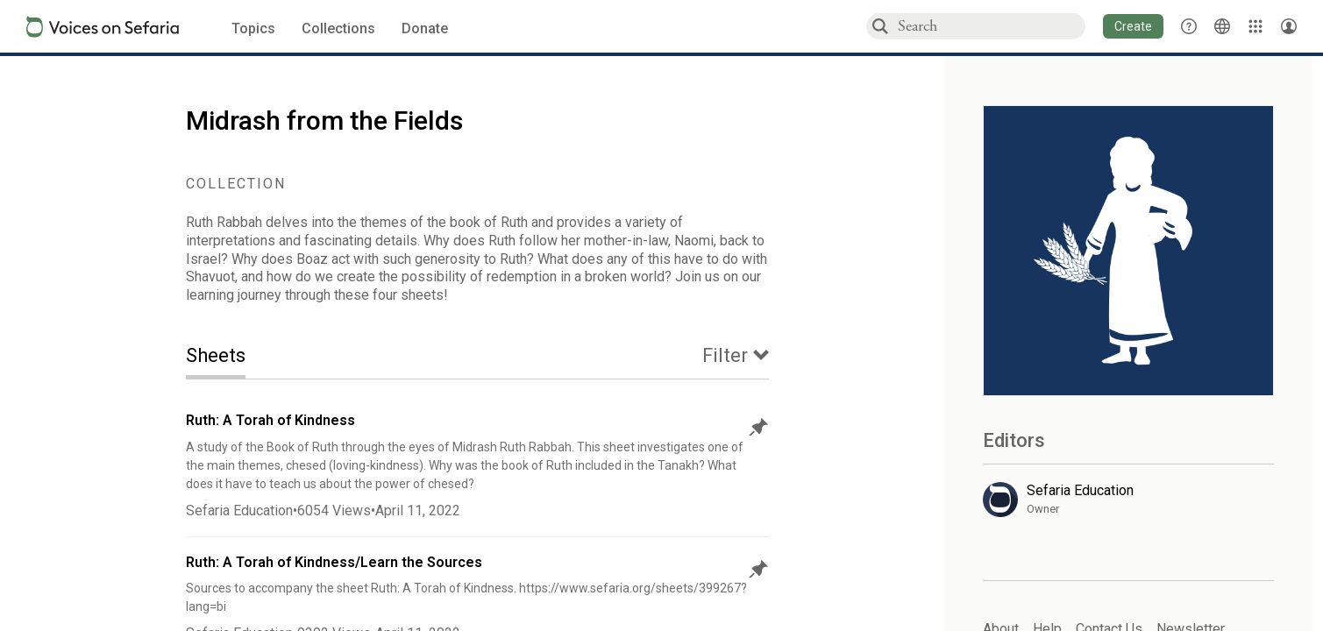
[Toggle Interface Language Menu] (1222, 26)
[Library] (1255, 26)
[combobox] (990, 26)
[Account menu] (1289, 26)
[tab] (229, 357)
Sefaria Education (239, 510)
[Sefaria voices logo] (102, 27)
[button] (1133, 26)
